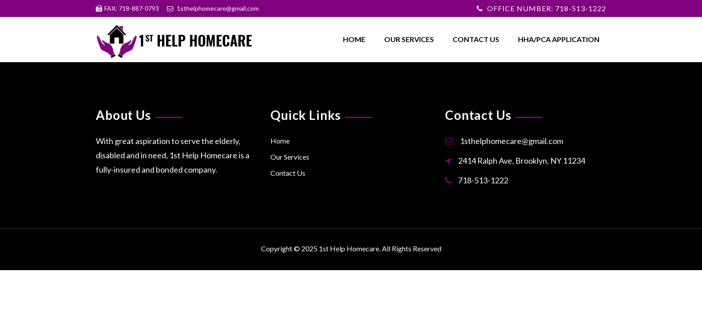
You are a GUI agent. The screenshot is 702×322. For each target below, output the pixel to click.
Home (354, 39)
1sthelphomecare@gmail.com (511, 141)
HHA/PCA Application (558, 39)
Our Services (409, 39)
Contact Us (476, 39)
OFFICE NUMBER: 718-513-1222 (546, 8)
